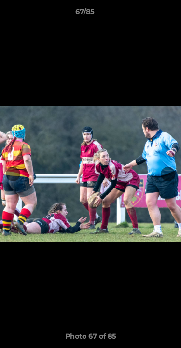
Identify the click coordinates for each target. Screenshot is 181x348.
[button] (146, 14)
